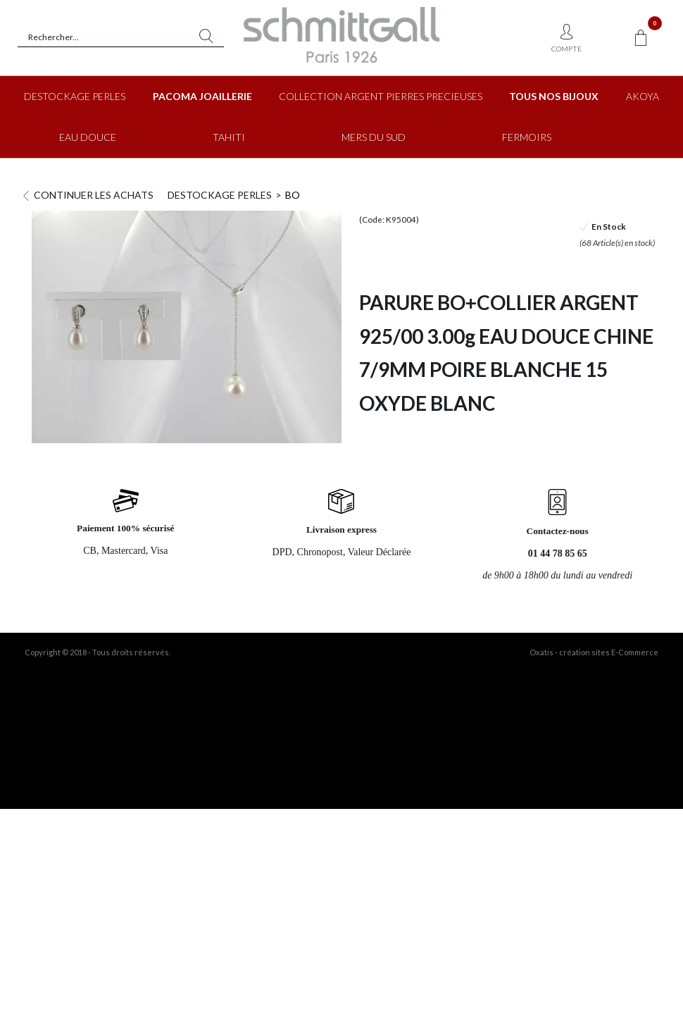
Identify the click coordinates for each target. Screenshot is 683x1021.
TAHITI (229, 137)
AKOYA (642, 96)
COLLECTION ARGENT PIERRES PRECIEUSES (380, 96)
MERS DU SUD (374, 137)
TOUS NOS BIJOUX (554, 96)
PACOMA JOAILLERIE (202, 96)
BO (292, 195)
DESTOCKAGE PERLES (74, 96)
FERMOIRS (526, 137)
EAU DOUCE (87, 137)
